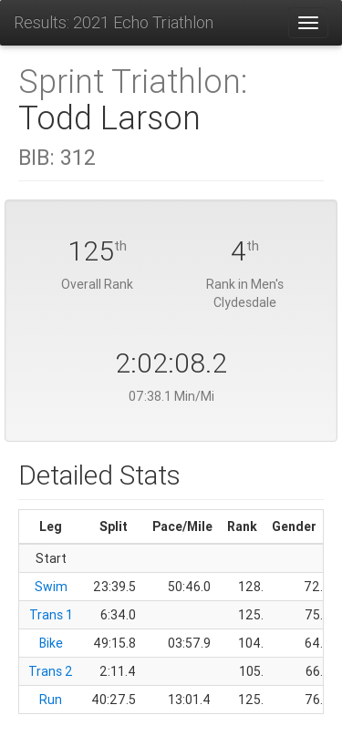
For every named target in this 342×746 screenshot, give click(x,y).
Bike (51, 643)
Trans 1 (51, 615)
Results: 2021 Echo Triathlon (113, 22)
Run (50, 699)
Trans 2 (50, 671)
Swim (51, 586)
